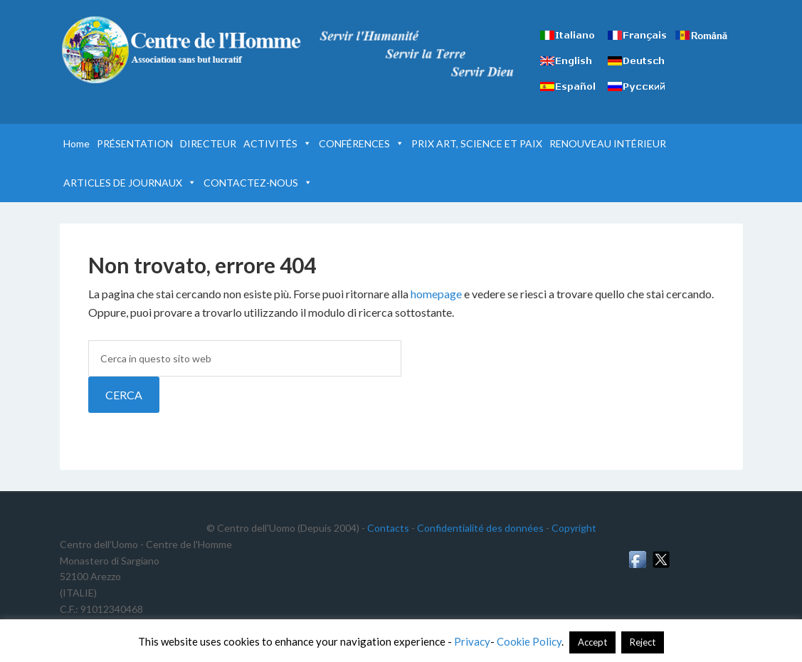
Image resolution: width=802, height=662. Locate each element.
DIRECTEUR (208, 143)
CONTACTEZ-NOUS (258, 182)
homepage (436, 293)
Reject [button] (642, 642)
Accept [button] (592, 642)
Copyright (574, 528)
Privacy (472, 641)
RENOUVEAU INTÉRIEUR (607, 143)
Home (76, 143)
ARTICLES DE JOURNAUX (129, 182)
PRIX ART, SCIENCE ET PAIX (476, 143)
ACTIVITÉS (277, 143)
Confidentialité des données (480, 528)
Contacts (388, 528)
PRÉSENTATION (135, 143)
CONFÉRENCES (361, 143)
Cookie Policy (529, 641)
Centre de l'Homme (181, 49)
